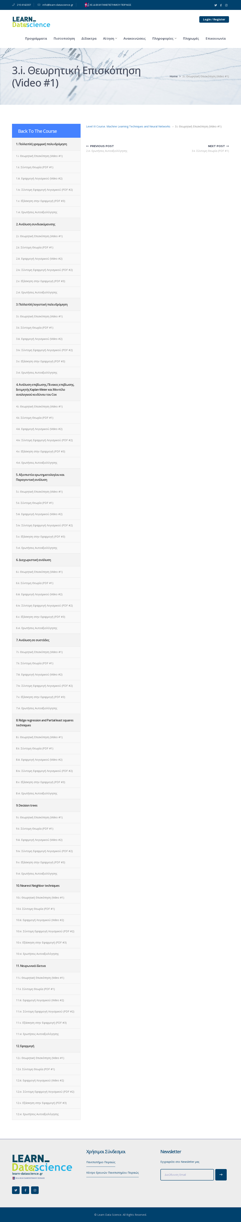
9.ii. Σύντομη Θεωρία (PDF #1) (34, 828)
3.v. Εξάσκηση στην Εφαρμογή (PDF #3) (40, 361)
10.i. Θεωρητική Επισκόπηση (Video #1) (40, 897)
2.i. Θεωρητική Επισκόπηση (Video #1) (39, 236)
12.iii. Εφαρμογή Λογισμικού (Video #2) (40, 1080)
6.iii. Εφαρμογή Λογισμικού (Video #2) (39, 594)
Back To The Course (37, 131)
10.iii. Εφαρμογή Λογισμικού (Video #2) (40, 920)
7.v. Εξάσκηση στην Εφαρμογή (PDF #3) (40, 697)
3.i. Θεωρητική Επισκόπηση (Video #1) (39, 316)
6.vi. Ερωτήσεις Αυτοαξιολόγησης (36, 628)
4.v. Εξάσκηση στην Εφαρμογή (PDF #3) (40, 451)
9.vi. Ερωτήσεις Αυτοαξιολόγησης (36, 873)
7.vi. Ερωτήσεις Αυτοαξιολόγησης (36, 708)
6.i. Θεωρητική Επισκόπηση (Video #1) (39, 572)
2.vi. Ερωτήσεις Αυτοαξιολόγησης (36, 292)
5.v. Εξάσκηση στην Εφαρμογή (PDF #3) (40, 536)
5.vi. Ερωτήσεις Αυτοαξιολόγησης (36, 548)
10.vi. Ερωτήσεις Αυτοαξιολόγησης (37, 954)
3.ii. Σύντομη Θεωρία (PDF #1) (34, 327)
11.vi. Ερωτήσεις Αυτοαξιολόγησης (37, 1034)
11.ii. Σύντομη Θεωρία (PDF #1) (35, 989)
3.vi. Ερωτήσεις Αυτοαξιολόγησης (36, 372)
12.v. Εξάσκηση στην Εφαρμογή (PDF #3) (41, 1103)
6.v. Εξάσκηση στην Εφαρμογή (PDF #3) (40, 617)
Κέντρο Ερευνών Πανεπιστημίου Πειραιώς (112, 1172)
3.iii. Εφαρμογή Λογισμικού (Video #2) (39, 339)
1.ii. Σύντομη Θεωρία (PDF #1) (34, 167)
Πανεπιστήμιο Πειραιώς (100, 1162)
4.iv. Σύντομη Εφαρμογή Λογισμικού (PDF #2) (44, 440)
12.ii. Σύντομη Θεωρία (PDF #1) (35, 1069)
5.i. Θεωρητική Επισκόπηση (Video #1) (39, 491)
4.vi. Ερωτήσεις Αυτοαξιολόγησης (36, 462)
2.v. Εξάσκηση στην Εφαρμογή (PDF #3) (40, 281)
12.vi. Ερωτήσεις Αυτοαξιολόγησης (37, 1114)
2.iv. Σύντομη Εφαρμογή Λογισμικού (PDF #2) (44, 270)
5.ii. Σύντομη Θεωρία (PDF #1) (34, 503)
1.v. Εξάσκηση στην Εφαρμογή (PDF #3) (40, 201)
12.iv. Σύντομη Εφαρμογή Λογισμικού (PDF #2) (45, 1091)
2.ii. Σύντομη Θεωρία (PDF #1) (34, 247)
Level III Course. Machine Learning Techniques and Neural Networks (128, 126)
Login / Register (214, 19)
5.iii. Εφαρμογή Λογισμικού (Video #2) (39, 514)
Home (174, 76)
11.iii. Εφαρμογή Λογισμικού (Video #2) (40, 1000)
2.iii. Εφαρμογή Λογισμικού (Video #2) (39, 258)
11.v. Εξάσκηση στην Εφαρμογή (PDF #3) (41, 1022)
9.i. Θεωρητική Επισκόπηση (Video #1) (39, 817)
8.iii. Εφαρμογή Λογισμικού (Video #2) (39, 759)
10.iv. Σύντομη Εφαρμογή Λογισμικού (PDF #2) (45, 931)
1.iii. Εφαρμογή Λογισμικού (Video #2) (39, 178)
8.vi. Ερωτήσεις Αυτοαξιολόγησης (36, 793)
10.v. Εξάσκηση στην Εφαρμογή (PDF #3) (41, 942)
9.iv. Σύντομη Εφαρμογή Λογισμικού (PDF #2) (44, 851)
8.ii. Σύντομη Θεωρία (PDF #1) (34, 748)
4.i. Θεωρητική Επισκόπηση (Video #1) (39, 406)
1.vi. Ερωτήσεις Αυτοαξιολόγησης (36, 212)
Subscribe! (221, 1174)
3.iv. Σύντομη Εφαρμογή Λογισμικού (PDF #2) (44, 350)
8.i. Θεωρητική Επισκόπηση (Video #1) (39, 737)
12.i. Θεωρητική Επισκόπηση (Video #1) (40, 1058)
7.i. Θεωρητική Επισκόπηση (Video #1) (39, 652)
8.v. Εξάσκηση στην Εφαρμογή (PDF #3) (40, 782)
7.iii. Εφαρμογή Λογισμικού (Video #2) (39, 674)
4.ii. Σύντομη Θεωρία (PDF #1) (34, 417)
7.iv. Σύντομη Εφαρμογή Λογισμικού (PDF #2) (44, 685)
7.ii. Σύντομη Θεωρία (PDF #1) (34, 663)
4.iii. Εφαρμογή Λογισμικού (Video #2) (39, 429)
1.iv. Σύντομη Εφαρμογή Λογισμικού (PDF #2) (44, 189)
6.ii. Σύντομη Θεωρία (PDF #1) (34, 583)
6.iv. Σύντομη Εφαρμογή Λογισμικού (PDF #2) (44, 605)
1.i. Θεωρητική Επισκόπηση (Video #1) (39, 156)
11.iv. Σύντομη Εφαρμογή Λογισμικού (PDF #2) (45, 1011)
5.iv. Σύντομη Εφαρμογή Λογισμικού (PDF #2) (44, 525)
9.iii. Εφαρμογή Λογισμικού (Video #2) (39, 840)
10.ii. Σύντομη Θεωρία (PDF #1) (35, 909)
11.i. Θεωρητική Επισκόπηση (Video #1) (40, 978)
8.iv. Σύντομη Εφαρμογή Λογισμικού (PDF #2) (44, 771)
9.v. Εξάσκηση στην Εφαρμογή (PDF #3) (40, 862)
